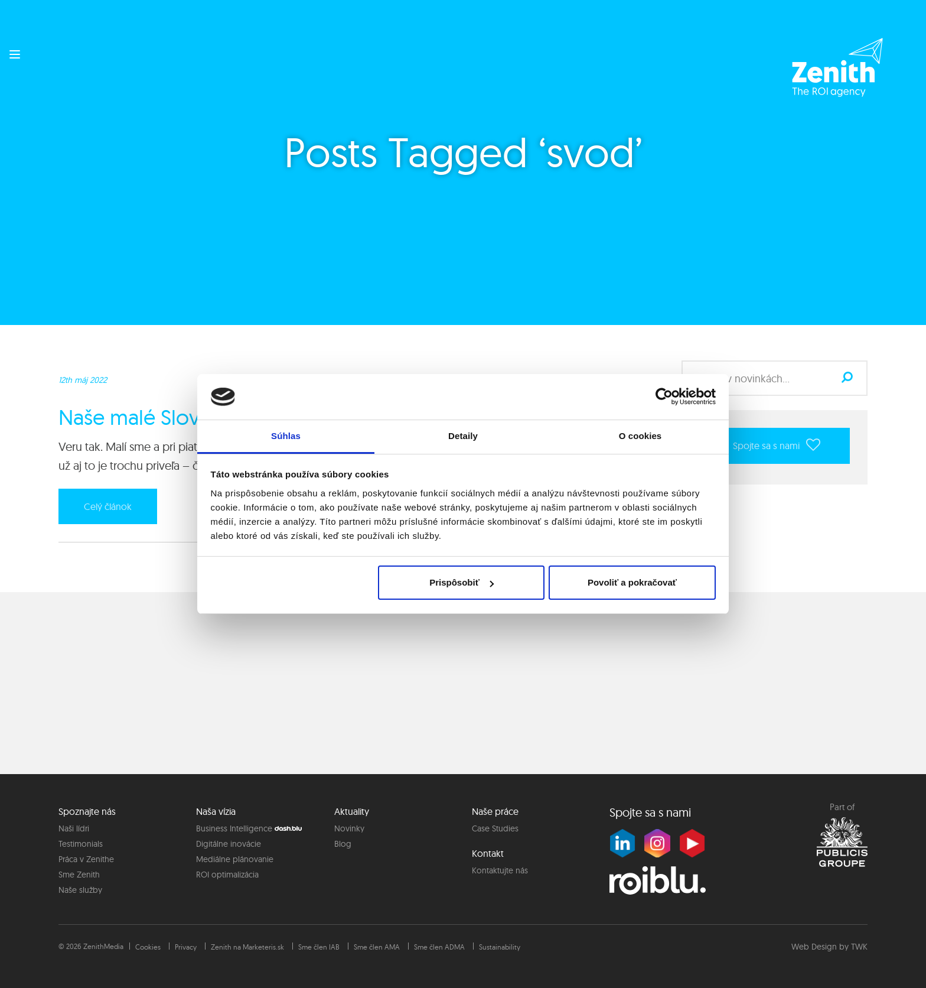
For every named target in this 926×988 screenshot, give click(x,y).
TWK (859, 946)
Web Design (814, 946)
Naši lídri (73, 828)
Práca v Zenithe (86, 859)
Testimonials (80, 843)
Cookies (148, 946)
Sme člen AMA (377, 946)
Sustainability (499, 946)
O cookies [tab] (640, 436)
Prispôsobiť (461, 582)
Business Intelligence (234, 828)
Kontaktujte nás (500, 870)
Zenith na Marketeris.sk (247, 946)
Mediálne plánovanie (234, 859)
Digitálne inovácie (228, 843)
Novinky (349, 828)
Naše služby (80, 890)
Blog (342, 843)
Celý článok (108, 506)
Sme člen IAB (319, 946)
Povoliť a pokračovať (632, 582)
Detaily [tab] (463, 436)
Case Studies (495, 828)
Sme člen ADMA (439, 946)
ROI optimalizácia (227, 874)
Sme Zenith (79, 874)
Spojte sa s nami (776, 444)
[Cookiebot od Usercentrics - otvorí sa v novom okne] (664, 396)
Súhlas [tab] (286, 436)
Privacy (186, 946)
